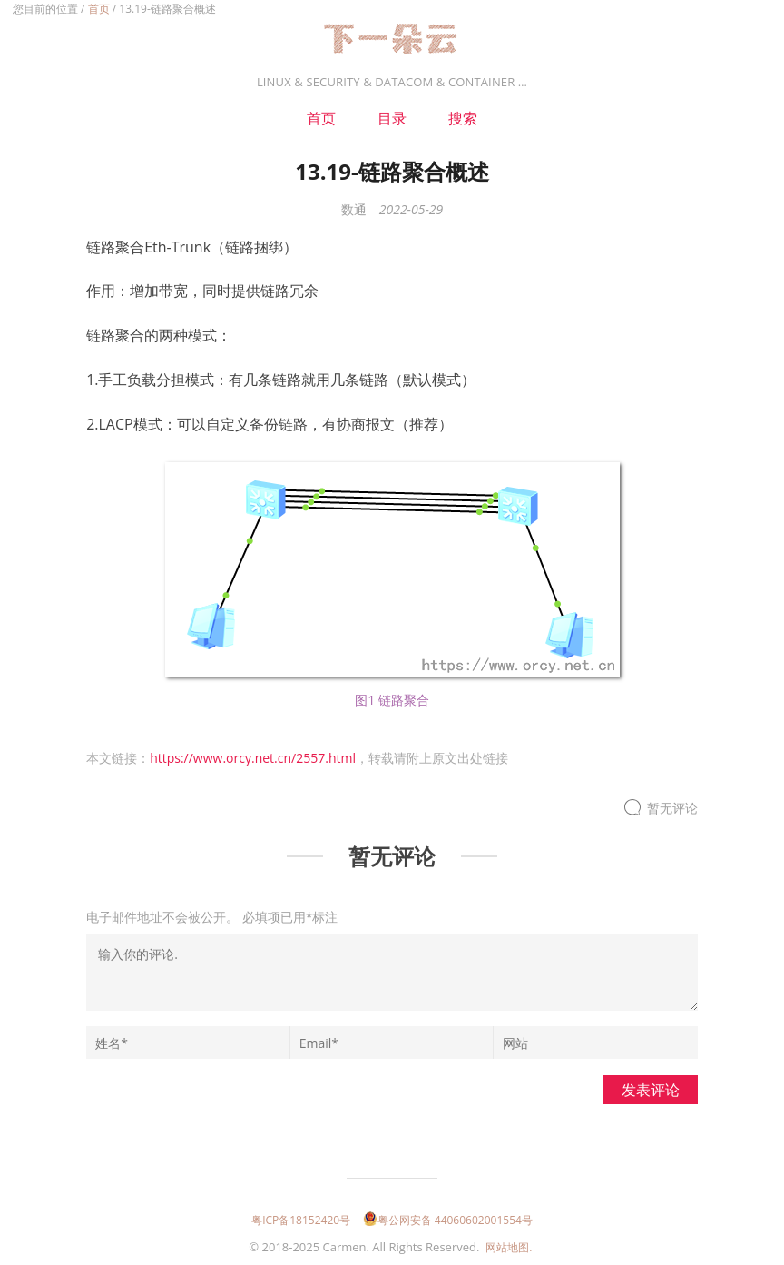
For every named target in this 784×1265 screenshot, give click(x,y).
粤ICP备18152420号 (300, 1220)
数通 (354, 209)
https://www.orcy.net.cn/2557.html (253, 757)
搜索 (462, 118)
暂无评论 (672, 807)
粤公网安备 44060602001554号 (448, 1220)
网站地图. (508, 1247)
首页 (99, 8)
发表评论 (651, 1090)
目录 (392, 118)
